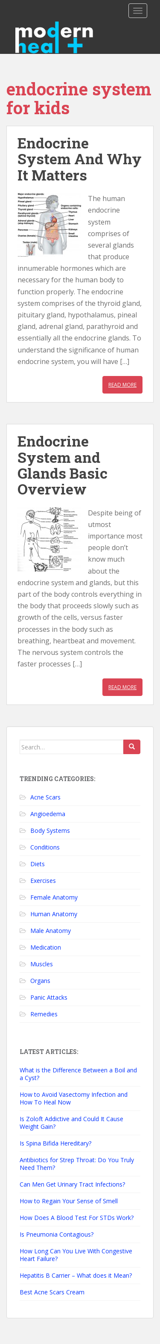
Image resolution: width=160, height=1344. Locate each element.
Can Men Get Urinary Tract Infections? (72, 1184)
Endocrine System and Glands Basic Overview (62, 464)
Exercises (43, 880)
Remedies (44, 1014)
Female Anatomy (54, 897)
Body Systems (50, 830)
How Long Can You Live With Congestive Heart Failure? (76, 1255)
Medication (45, 947)
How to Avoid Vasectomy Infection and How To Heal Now (74, 1098)
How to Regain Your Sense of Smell (69, 1201)
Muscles (41, 964)
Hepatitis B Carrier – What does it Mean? (76, 1275)
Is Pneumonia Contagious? (56, 1234)
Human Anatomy (53, 914)
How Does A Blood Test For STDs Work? (77, 1218)
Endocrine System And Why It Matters (79, 158)
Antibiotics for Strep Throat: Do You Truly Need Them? (77, 1164)
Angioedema (47, 814)
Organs (40, 981)
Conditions (45, 847)
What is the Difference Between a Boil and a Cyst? (78, 1074)
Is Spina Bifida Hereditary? (55, 1143)
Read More (122, 384)
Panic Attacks (48, 997)
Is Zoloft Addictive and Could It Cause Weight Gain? (71, 1123)
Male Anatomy (50, 931)
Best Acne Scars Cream (52, 1292)
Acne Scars (45, 797)
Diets (37, 864)
